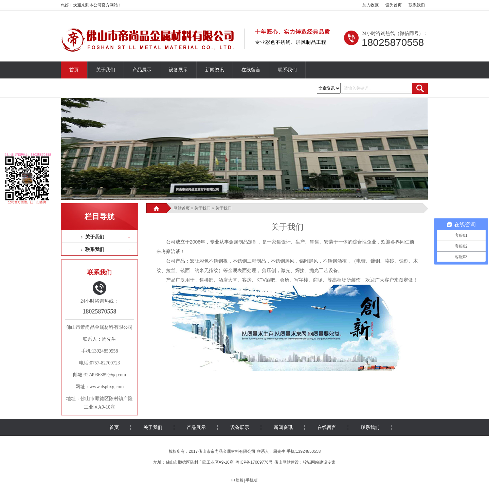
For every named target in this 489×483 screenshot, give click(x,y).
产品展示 (141, 69)
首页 (74, 69)
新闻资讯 (214, 69)
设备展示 (178, 69)
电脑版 (237, 480)
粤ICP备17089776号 (253, 462)
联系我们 (417, 5)
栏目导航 (99, 216)
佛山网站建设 (286, 462)
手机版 (252, 480)
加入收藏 (370, 5)
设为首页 (393, 5)
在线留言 (250, 69)
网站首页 (182, 208)
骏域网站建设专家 (319, 462)
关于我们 (105, 69)
